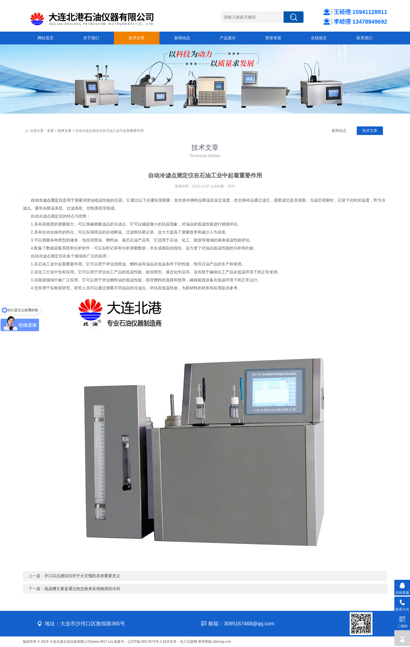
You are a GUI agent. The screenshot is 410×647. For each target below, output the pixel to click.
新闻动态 (182, 38)
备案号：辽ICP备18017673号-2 (138, 642)
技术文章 (137, 38)
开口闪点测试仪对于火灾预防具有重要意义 (82, 576)
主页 (50, 131)
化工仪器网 (188, 642)
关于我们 (91, 38)
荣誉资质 (273, 38)
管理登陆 (205, 642)
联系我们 (364, 38)
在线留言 (319, 38)
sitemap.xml (221, 642)
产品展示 (228, 38)
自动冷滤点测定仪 (47, 200)
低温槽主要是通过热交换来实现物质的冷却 (82, 588)
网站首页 (46, 38)
